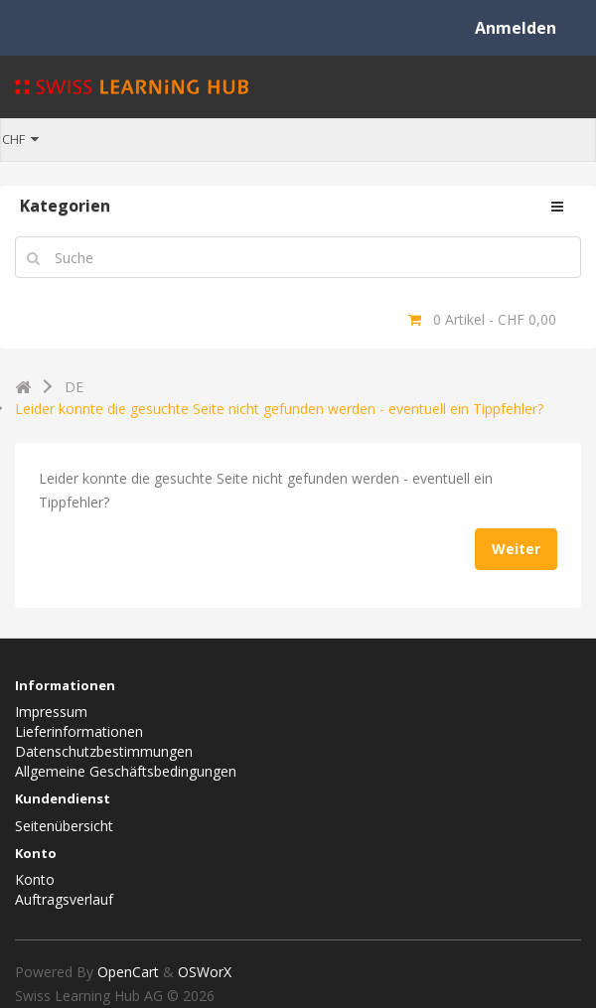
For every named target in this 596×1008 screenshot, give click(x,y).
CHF (20, 139)
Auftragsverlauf (64, 899)
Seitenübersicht (64, 825)
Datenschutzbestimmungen (104, 751)
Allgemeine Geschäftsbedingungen (125, 771)
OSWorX (204, 971)
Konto (35, 879)
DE (74, 387)
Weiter (516, 548)
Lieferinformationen (79, 731)
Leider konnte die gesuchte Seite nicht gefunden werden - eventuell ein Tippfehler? (279, 408)
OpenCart (128, 971)
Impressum (51, 711)
